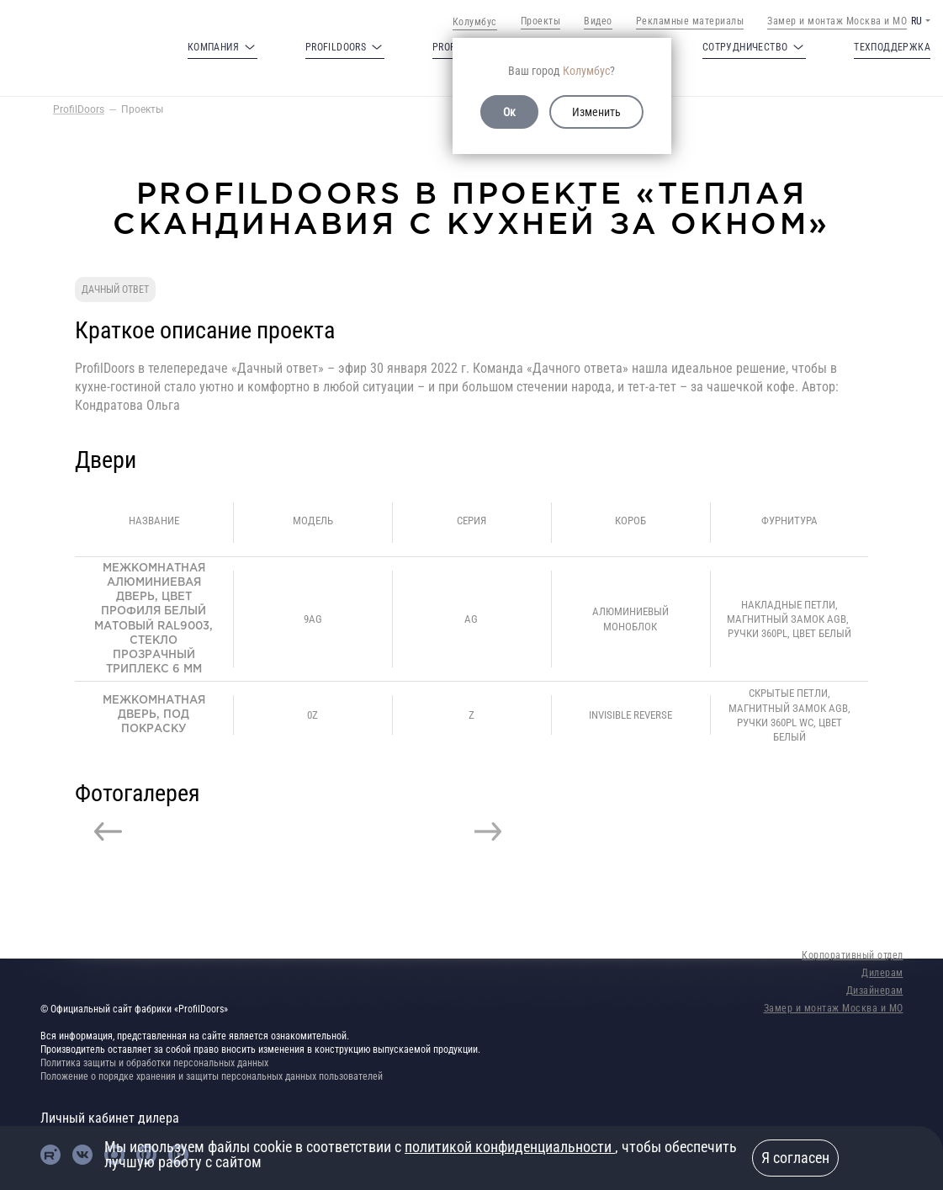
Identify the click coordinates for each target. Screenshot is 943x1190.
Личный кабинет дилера (109, 1118)
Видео (598, 21)
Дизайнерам (874, 990)
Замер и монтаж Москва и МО (837, 21)
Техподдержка (892, 47)
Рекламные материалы (690, 21)
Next (489, 831)
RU (916, 21)
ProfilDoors (78, 109)
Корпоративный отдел (852, 955)
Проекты (541, 21)
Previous (108, 831)
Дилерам (882, 973)
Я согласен (795, 1157)
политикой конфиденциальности (510, 1146)
